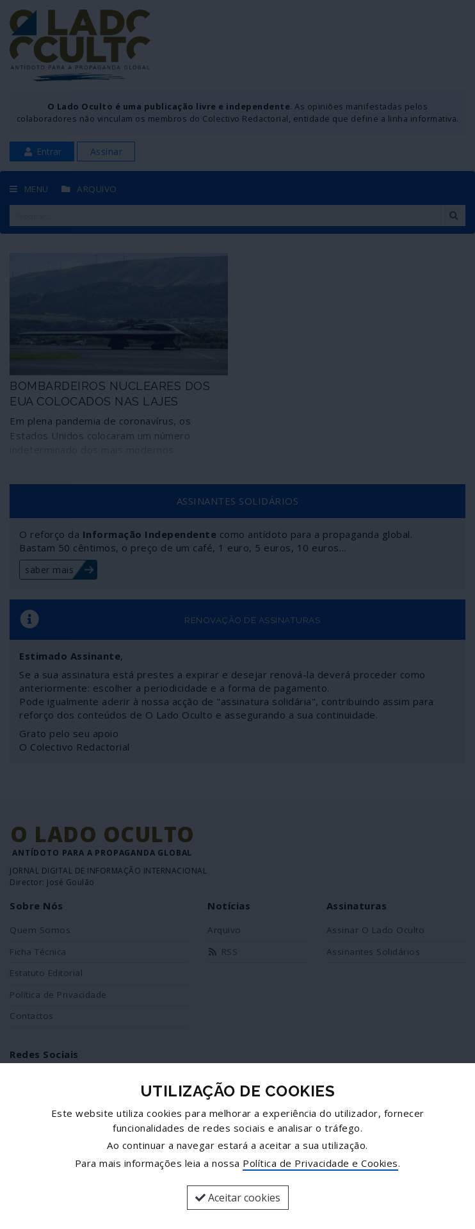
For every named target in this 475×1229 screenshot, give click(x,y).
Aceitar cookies (237, 1198)
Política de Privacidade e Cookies (320, 1163)
